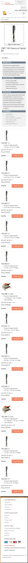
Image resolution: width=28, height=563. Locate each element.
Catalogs (6, 533)
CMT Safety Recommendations (13, 118)
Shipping (6, 515)
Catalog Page (9, 114)
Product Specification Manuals (12, 528)
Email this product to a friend (11, 54)
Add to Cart (17, 155)
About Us (6, 535)
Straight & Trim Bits (9, 17)
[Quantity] (8, 155)
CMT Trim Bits (18, 17)
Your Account (7, 509)
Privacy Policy (8, 520)
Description (5, 57)
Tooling (2, 17)
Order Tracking (8, 504)
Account (23, 7)
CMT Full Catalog (10, 116)
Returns (6, 517)
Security (6, 522)
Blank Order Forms (9, 530)
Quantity (3, 155)
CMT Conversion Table (11, 120)
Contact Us (7, 502)
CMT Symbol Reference (11, 123)
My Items (6, 507)
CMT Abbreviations (10, 121)
